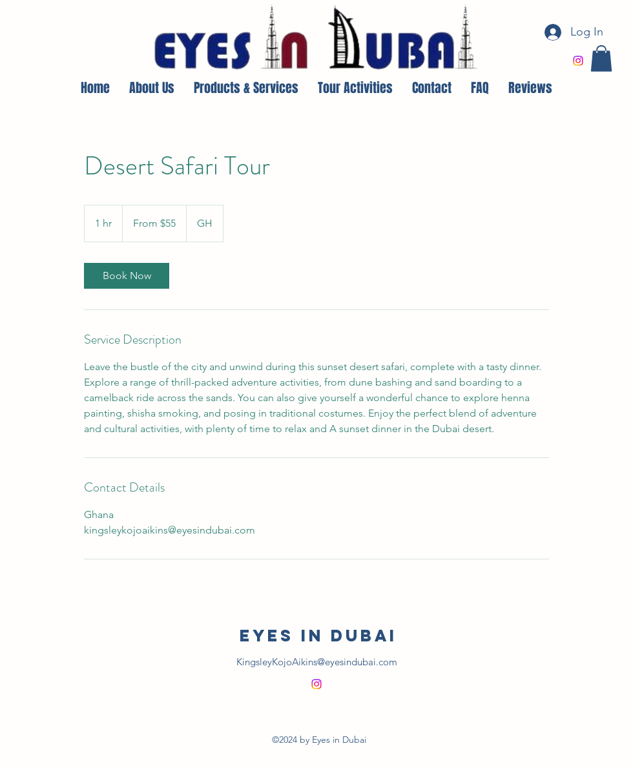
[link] (126, 276)
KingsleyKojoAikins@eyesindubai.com (316, 662)
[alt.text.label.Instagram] (578, 60)
